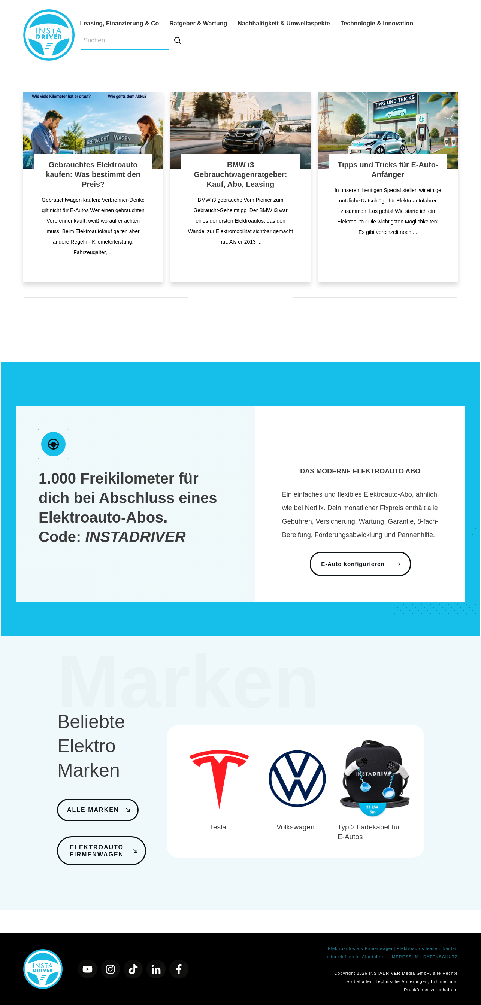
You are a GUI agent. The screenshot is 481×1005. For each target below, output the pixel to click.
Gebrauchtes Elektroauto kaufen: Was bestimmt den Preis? (93, 174)
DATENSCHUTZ (440, 956)
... (111, 252)
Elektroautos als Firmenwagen (361, 948)
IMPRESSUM (405, 956)
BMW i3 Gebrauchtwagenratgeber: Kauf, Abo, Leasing (240, 174)
